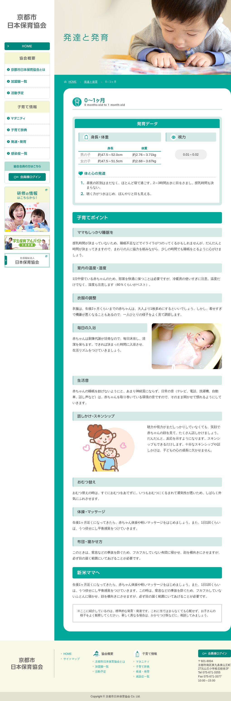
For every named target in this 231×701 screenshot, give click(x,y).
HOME (67, 653)
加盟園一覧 (102, 666)
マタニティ (142, 661)
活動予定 (100, 671)
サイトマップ (71, 658)
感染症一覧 (142, 676)
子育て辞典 (142, 666)
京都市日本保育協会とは (110, 661)
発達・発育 (142, 671)
